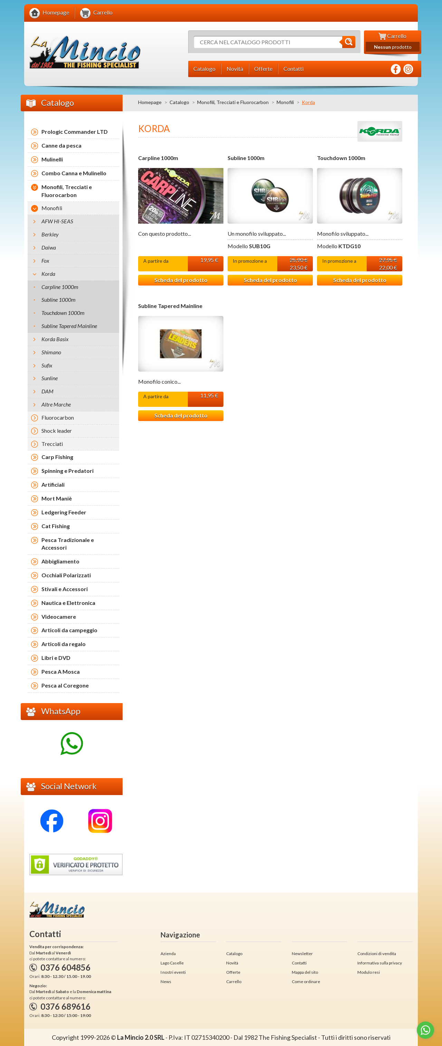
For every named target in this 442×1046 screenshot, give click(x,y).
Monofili (285, 102)
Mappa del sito (305, 972)
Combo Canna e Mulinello (73, 173)
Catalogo (179, 102)
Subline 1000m (246, 158)
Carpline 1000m (158, 158)
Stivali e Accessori (64, 589)
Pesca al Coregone (65, 685)
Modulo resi (368, 972)
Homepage (150, 102)
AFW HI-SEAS (57, 221)
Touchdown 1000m (341, 158)
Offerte (233, 972)
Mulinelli (52, 159)
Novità (232, 962)
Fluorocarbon (57, 417)
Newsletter (302, 953)
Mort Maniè (56, 498)
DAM (47, 391)
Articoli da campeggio (69, 630)
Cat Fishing (55, 526)
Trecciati (52, 443)
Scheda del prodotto (181, 280)
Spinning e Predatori (67, 470)
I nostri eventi (173, 972)
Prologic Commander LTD (74, 131)
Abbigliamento (60, 561)
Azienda (168, 953)
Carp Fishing (57, 457)
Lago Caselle (172, 962)
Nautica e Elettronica (68, 602)
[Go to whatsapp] (425, 1030)
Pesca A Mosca (60, 671)
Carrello (233, 981)
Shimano (51, 352)
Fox (45, 260)
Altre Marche (56, 404)
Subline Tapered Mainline (170, 306)
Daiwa (48, 247)
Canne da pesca (61, 145)
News (166, 981)
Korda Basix (55, 339)
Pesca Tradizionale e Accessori (67, 543)
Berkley (50, 234)
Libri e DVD (55, 657)
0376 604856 (65, 967)
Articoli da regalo (63, 644)
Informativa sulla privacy (379, 962)
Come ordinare (306, 981)
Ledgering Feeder (63, 512)
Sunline (49, 378)
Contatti (299, 962)
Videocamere (58, 616)
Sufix (46, 365)
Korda (48, 273)
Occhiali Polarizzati (66, 575)
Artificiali (53, 484)
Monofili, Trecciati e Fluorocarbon (233, 102)
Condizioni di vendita (376, 953)
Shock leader (56, 430)
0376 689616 (65, 1006)
